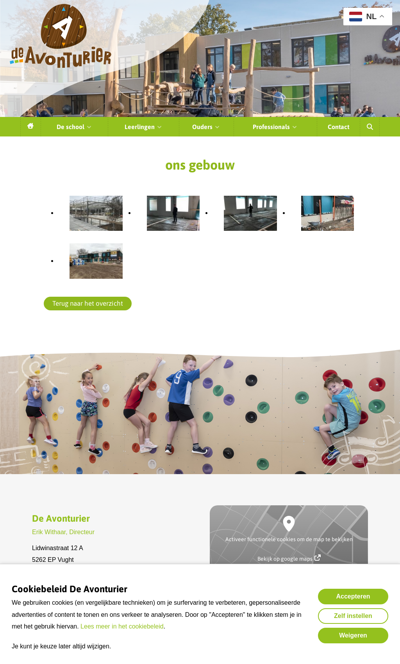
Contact (338, 126)
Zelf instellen (353, 616)
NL (363, 16)
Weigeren (353, 635)
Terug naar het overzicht (87, 303)
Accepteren (353, 596)
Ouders (206, 126)
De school (74, 126)
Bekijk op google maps (289, 558)
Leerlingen (143, 126)
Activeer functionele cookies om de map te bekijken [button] (289, 539)
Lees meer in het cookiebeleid (122, 626)
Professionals (275, 126)
